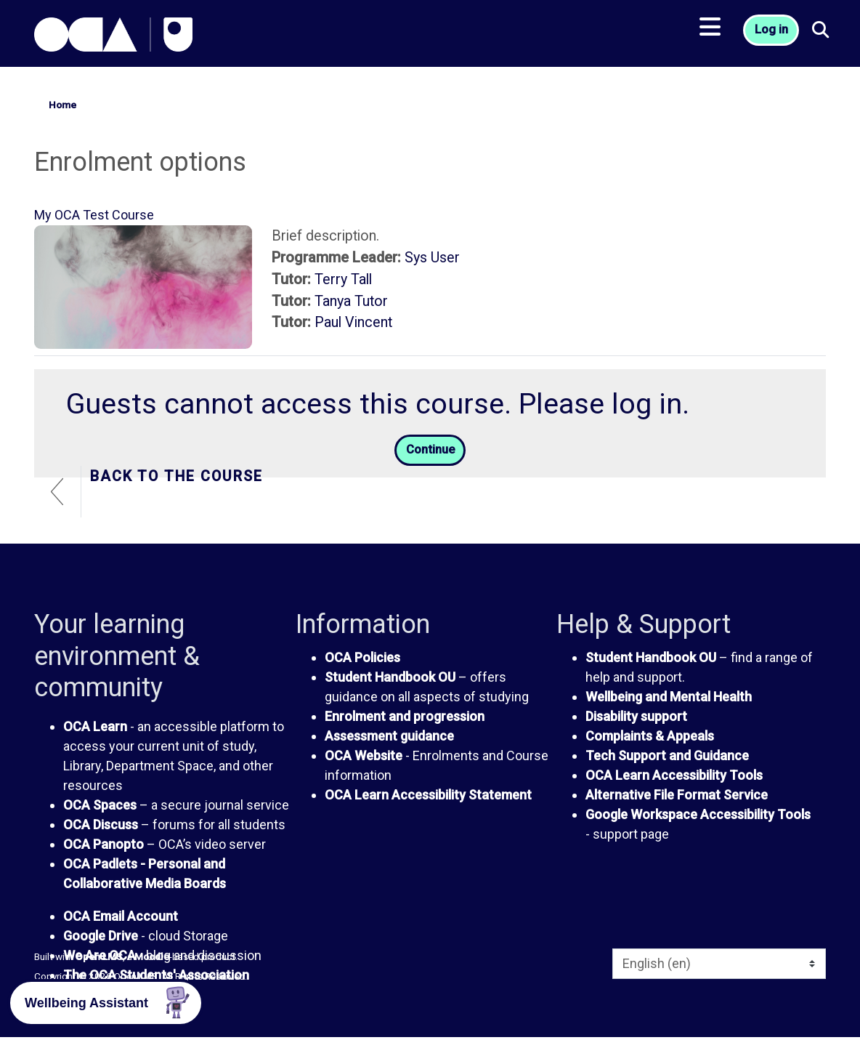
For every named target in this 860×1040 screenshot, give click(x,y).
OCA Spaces (100, 807)
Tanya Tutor (351, 301)
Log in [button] (773, 36)
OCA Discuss (100, 826)
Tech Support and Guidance (667, 757)
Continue (430, 451)
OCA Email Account (120, 918)
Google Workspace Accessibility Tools (698, 816)
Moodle (151, 959)
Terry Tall (343, 279)
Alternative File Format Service (676, 797)
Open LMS (99, 959)
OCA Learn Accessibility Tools (674, 777)
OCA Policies (362, 659)
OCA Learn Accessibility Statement (428, 797)
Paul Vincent (353, 322)
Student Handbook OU (390, 679)
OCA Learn (95, 728)
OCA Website (363, 757)
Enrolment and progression (404, 718)
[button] (826, 37)
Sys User (432, 257)
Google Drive (100, 938)
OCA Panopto (103, 846)
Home (62, 104)
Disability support (636, 718)
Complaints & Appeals (649, 738)
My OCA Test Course (94, 214)
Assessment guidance (389, 738)
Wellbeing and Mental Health (668, 698)
